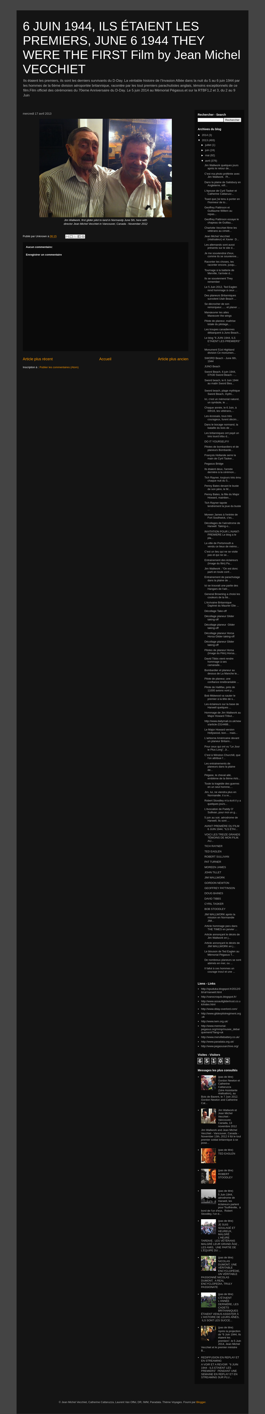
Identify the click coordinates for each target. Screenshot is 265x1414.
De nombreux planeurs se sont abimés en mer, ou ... (222, 961)
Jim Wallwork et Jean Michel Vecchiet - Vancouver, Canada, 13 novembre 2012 (227, 1118)
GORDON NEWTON (216, 882)
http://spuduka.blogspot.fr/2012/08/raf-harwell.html (220, 990)
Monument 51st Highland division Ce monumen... (220, 351)
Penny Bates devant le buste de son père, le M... (221, 487)
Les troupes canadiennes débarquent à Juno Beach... (222, 331)
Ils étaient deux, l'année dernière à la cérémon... (220, 470)
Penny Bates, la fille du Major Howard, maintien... (221, 496)
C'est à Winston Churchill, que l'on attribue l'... (222, 756)
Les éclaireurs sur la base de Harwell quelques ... (221, 706)
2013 (205, 140)
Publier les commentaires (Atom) (59, 367)
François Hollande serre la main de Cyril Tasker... (220, 457)
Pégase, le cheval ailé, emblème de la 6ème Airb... (222, 777)
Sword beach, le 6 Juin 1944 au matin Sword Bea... (221, 382)
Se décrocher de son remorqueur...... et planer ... (222, 305)
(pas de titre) (225, 1076)
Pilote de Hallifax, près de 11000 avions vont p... (219, 689)
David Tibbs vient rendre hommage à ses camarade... (218, 662)
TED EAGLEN (212, 851)
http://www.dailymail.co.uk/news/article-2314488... (222, 723)
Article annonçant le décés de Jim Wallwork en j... (222, 936)
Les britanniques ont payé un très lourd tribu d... (221, 434)
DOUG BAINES (213, 893)
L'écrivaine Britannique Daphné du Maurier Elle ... (221, 604)
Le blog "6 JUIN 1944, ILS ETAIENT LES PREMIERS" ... (222, 341)
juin (207, 150)
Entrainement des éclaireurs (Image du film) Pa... (221, 562)
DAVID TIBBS (212, 898)
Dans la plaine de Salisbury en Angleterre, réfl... (222, 184)
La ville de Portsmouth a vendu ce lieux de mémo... (221, 545)
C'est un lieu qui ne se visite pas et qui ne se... (221, 553)
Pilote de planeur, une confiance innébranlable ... (221, 680)
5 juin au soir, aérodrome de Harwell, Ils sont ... (221, 819)
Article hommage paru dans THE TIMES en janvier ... (220, 927)
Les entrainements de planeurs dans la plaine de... (219, 766)
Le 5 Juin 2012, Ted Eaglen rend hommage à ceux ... (220, 288)
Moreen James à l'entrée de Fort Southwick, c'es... (221, 516)
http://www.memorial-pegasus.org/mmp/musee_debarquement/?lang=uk (220, 1029)
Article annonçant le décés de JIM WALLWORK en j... (222, 944)
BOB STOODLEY (214, 909)
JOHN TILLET (212, 872)
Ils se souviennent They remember (218, 280)
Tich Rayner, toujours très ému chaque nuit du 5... (222, 479)
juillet (208, 145)
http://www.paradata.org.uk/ (217, 1041)
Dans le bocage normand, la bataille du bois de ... (221, 426)
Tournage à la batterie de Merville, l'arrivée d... (219, 272)
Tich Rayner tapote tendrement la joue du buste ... (222, 506)
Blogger (200, 1402)
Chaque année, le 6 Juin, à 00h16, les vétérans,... (220, 409)
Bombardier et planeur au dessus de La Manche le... (221, 672)
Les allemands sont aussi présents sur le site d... (219, 246)
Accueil (105, 359)
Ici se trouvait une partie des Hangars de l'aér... (221, 587)
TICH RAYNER (213, 846)
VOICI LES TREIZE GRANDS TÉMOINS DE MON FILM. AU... (222, 837)
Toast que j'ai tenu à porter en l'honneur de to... (222, 200)
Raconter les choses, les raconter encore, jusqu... (220, 263)
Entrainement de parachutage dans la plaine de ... (222, 578)
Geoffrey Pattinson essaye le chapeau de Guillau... (221, 221)
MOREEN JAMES (215, 867)
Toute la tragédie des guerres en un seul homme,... (221, 785)
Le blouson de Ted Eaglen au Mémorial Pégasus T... (221, 953)
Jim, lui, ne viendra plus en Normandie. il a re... (220, 793)
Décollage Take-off (215, 611)
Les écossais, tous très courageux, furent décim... (221, 417)
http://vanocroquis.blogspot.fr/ (218, 996)
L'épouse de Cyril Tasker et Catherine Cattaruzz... (220, 192)
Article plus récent (38, 359)
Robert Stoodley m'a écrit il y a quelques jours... (222, 802)
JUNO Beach (212, 366)
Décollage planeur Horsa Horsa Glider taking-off (219, 635)
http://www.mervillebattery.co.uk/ (220, 1037)
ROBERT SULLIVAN (216, 856)
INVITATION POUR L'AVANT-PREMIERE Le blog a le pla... (222, 534)
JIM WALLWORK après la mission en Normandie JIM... (219, 917)
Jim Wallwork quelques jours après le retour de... (221, 167)
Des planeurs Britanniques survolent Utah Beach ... (220, 297)
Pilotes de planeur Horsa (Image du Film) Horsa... (220, 652)
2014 (205, 135)
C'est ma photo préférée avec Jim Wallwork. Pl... (222, 175)
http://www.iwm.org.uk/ (214, 1021)
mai (207, 155)
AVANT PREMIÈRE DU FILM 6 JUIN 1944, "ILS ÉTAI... (221, 827)
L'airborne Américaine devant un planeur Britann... (221, 739)
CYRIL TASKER (213, 903)
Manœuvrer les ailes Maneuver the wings (217, 314)
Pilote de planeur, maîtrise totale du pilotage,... (219, 322)
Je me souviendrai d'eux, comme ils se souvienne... (221, 255)
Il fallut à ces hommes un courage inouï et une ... (219, 970)
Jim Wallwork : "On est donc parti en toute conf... (221, 570)
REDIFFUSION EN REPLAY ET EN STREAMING (220, 1359)
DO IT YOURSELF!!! (216, 441)
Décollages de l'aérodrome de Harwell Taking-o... (222, 524)
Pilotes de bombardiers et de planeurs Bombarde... (221, 448)
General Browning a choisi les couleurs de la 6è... (222, 595)
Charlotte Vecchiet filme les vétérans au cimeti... (220, 229)
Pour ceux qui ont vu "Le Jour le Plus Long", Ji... (222, 748)
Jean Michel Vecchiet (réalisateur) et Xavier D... (221, 238)
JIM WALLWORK (214, 877)
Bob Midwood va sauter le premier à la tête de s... (219, 697)
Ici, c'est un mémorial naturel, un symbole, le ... (221, 401)
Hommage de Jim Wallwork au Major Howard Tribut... (222, 714)
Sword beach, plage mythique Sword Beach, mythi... (222, 392)
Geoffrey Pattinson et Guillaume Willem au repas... (218, 210)
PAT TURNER (212, 861)
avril (208, 160)
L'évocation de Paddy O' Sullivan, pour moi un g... (220, 810)
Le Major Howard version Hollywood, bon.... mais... (220, 731)
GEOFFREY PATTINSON (219, 888)
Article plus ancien (173, 359)
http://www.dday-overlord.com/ (219, 1008)
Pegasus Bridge (213, 463)
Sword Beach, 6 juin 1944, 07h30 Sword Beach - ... (220, 373)
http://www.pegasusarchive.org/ (219, 1046)
